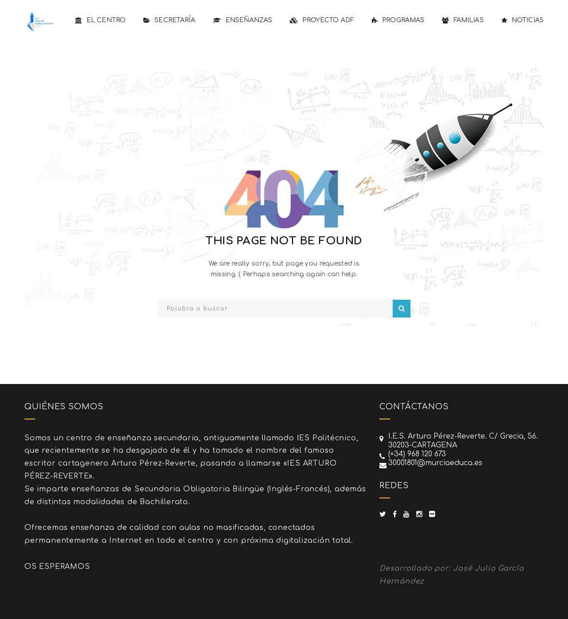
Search (401, 308)
